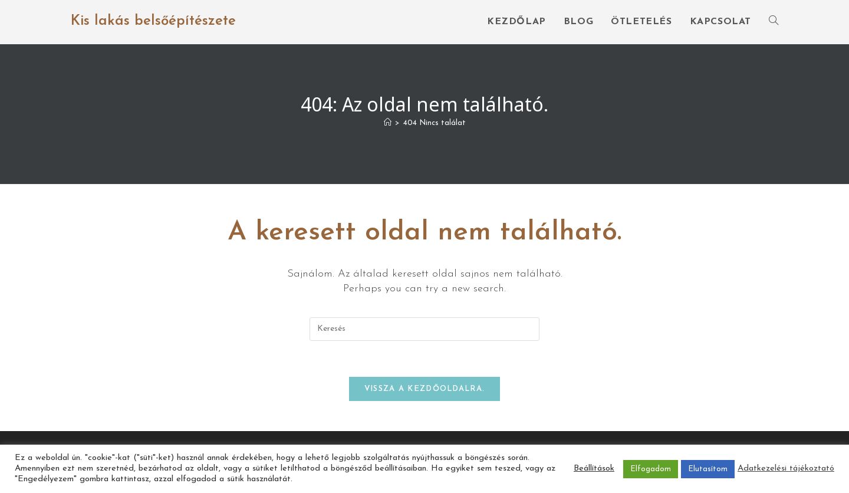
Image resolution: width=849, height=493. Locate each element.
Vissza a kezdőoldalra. (424, 389)
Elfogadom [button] (650, 469)
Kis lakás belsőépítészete (153, 21)
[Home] (387, 123)
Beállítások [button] (594, 468)
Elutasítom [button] (708, 469)
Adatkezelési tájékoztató (786, 468)
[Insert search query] (424, 329)
